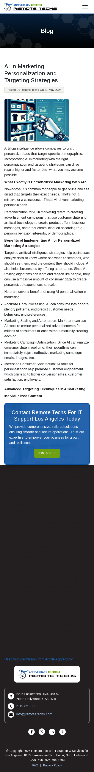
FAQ (35, 765)
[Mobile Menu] (85, 8)
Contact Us (47, 453)
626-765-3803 (27, 706)
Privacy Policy (52, 765)
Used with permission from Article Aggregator (38, 659)
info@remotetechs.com (34, 714)
